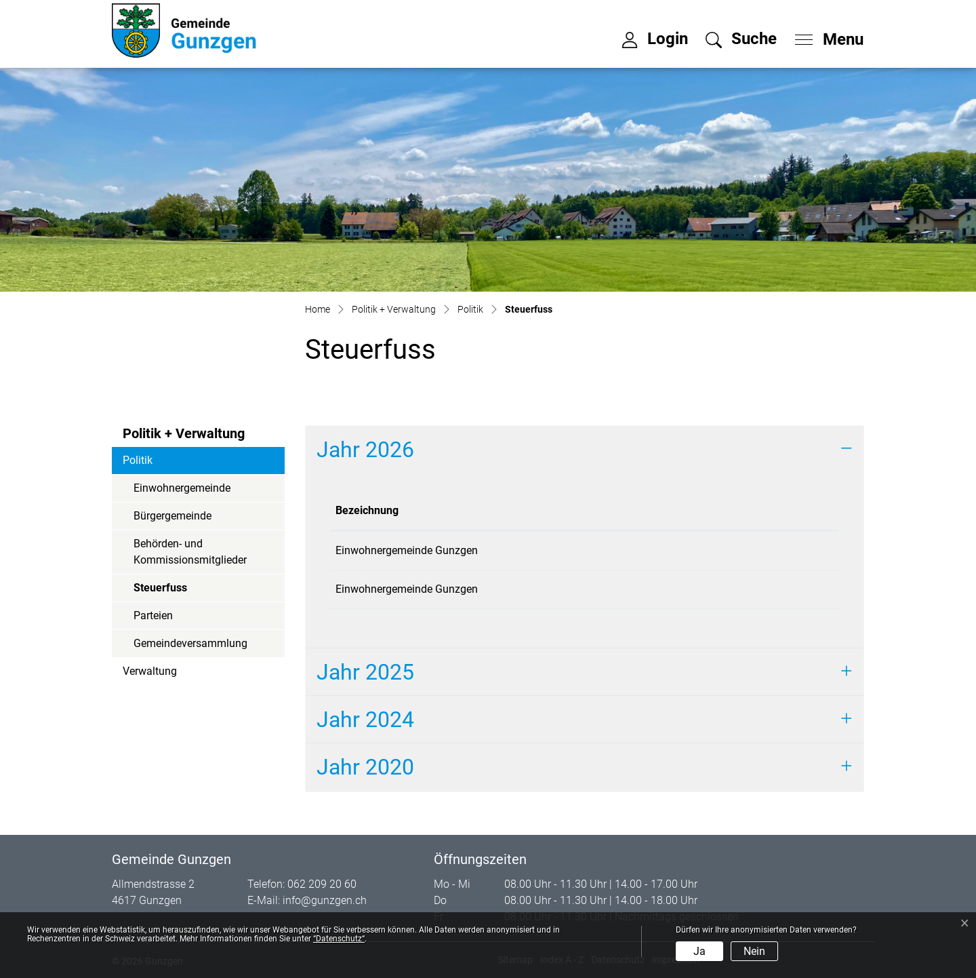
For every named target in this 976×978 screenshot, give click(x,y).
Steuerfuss (170, 591)
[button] (741, 39)
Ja (699, 951)
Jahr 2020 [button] (365, 767)
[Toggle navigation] (825, 36)
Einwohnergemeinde (182, 488)
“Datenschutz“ (339, 938)
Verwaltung (150, 671)
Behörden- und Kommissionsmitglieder (190, 551)
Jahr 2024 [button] (365, 719)
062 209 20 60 (322, 884)
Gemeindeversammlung (190, 643)
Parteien (153, 615)
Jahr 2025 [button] (365, 672)
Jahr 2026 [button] (365, 450)
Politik (137, 460)
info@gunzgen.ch (325, 900)
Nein (754, 951)
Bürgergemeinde (172, 515)
